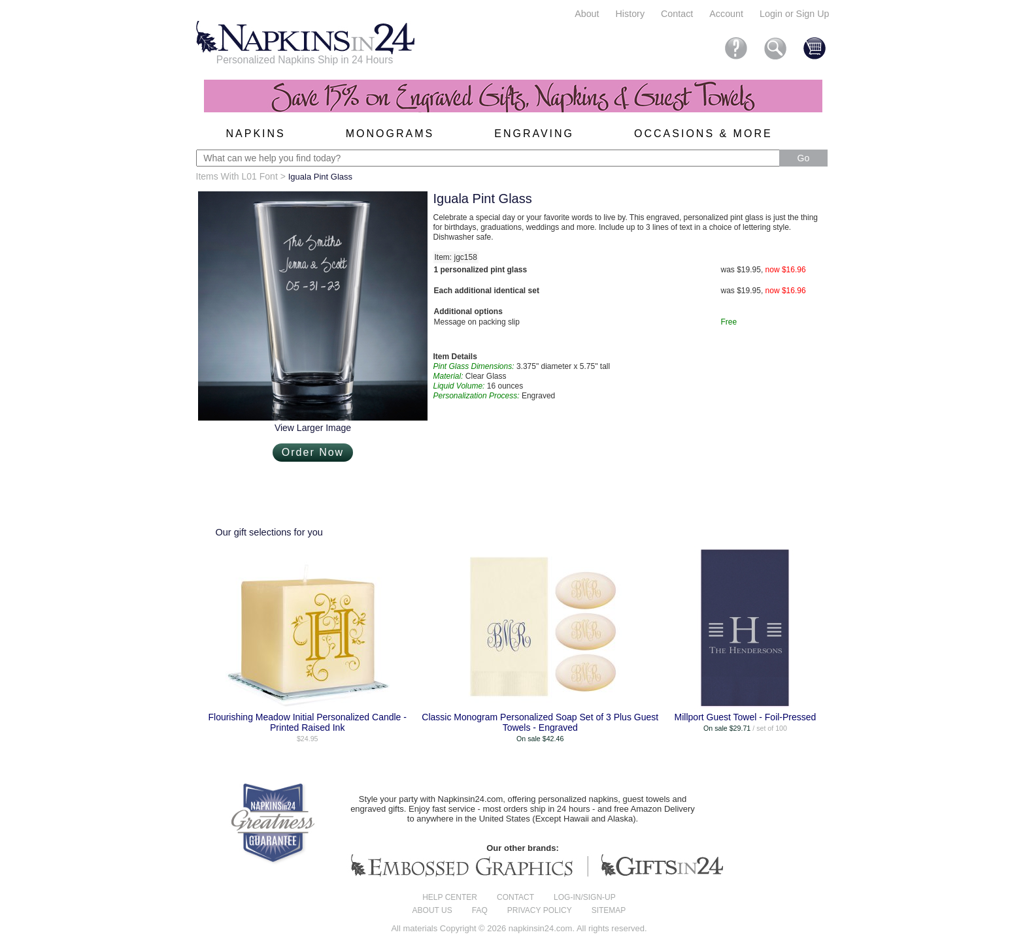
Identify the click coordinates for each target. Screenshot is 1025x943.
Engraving (534, 133)
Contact (677, 13)
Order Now (313, 452)
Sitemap (609, 910)
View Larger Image (313, 428)
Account (726, 13)
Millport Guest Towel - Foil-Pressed (745, 717)
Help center (449, 897)
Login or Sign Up (795, 13)
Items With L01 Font (237, 176)
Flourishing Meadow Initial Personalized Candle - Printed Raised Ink (307, 722)
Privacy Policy (539, 910)
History (630, 13)
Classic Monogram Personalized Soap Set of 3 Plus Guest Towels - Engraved (540, 722)
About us (432, 910)
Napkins (256, 133)
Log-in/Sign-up (585, 897)
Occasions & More (703, 133)
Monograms (390, 133)
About (587, 13)
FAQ (480, 910)
